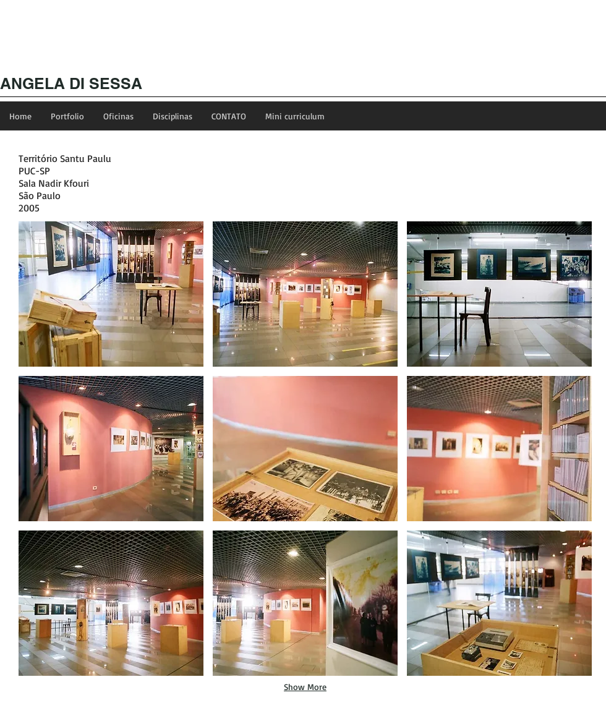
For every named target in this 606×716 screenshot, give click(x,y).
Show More (305, 686)
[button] (111, 294)
